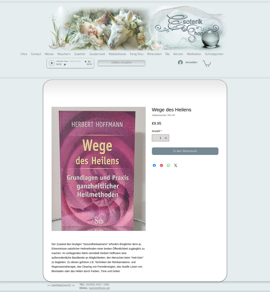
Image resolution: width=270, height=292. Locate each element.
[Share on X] (175, 165)
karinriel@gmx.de (99, 288)
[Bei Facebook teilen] (154, 165)
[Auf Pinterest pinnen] (161, 165)
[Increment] (166, 138)
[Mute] (86, 61)
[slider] (90, 62)
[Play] (52, 63)
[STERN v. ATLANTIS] (121, 63)
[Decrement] (154, 138)
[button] (207, 63)
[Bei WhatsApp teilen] (168, 165)
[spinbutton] (160, 138)
